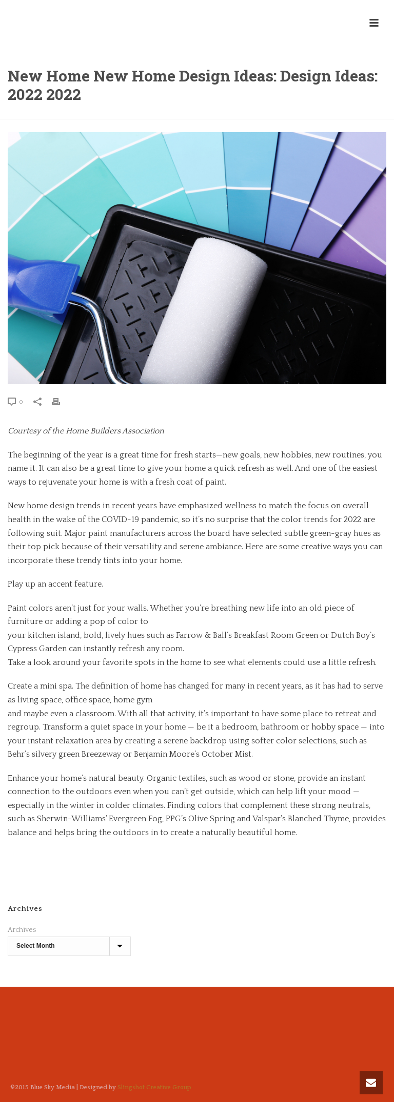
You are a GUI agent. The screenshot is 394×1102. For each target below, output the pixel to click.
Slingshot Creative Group (154, 1087)
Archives (22, 930)
